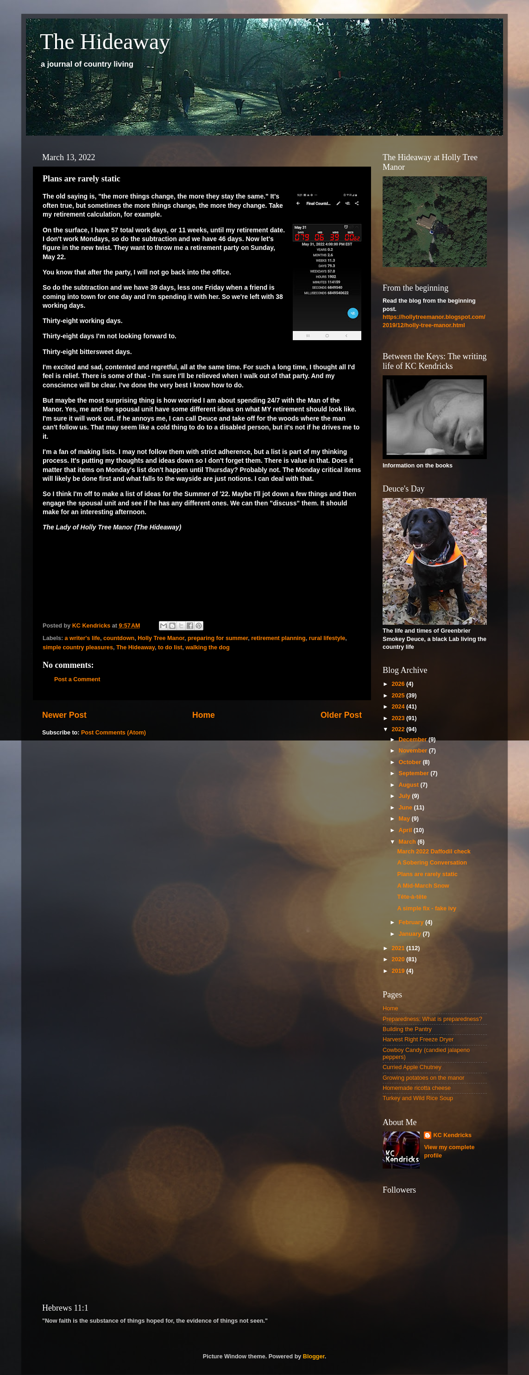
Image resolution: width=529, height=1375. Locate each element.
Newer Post (64, 715)
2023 (398, 718)
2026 (398, 684)
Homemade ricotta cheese (417, 1088)
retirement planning (278, 638)
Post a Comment (77, 679)
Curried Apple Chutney (412, 1067)
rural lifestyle (327, 638)
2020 (398, 959)
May (405, 818)
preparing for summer (218, 638)
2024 (398, 706)
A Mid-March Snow (423, 886)
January (411, 934)
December (413, 739)
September (415, 773)
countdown (118, 638)
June (406, 807)
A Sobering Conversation (432, 862)
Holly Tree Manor (161, 638)
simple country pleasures (78, 647)
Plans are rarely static (427, 874)
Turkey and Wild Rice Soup (418, 1098)
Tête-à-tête (412, 897)
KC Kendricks (452, 1135)
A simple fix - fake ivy (426, 908)
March (408, 842)
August (410, 785)
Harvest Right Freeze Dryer (418, 1039)
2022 (398, 729)
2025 (398, 695)
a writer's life (83, 638)
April (406, 830)
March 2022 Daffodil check (433, 851)
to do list (170, 647)
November (414, 750)
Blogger (314, 1356)
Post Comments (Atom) (113, 732)
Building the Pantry (407, 1029)
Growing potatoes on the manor (423, 1078)
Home (203, 715)
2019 (398, 971)
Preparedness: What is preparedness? (432, 1019)
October (411, 762)
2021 (398, 948)
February (412, 922)
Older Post (341, 715)
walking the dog (207, 647)
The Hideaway (105, 41)
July (405, 796)
